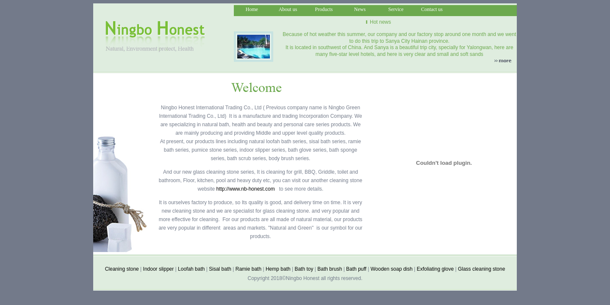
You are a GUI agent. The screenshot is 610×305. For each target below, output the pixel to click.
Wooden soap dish (392, 269)
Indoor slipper (158, 269)
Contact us (432, 9)
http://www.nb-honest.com (245, 189)
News (360, 9)
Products (324, 9)
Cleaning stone (122, 269)
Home (252, 9)
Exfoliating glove (435, 269)
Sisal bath (220, 269)
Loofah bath (191, 269)
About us (288, 9)
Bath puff (356, 269)
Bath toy (303, 269)
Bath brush (329, 269)
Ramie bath (248, 269)
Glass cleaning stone (481, 269)
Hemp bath (278, 269)
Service (396, 9)
